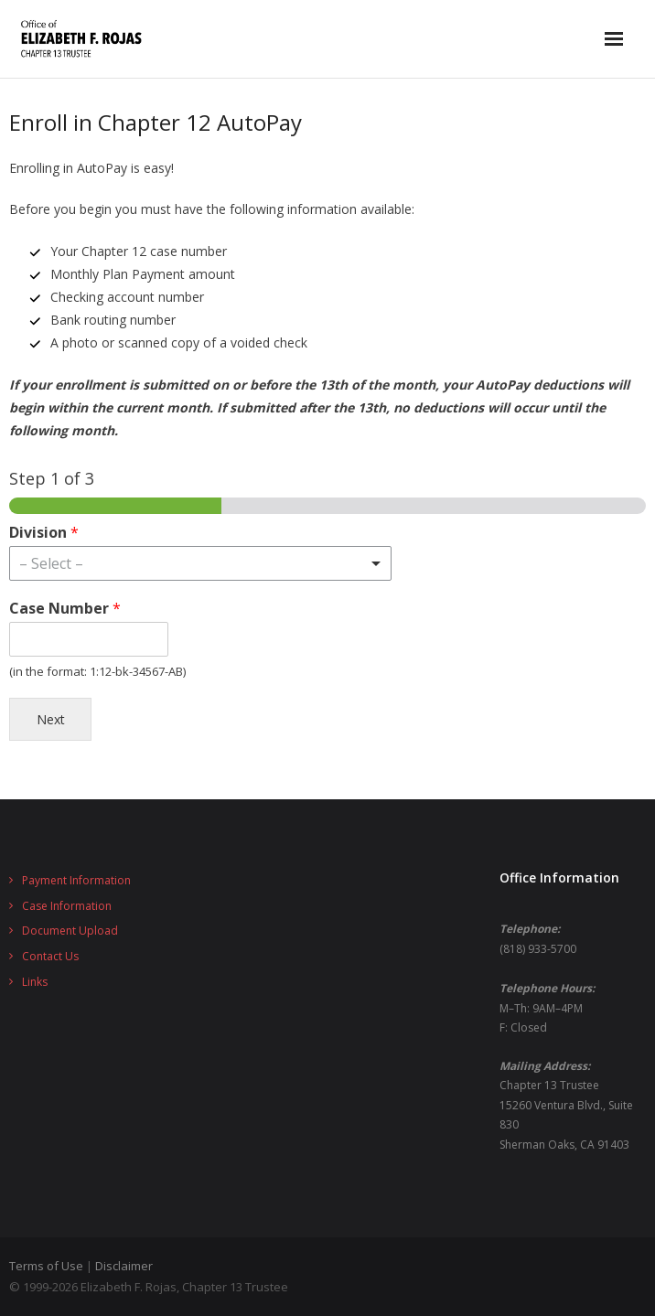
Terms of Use (46, 1265)
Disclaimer (124, 1265)
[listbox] (200, 563)
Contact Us (50, 956)
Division (44, 532)
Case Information (67, 906)
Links (35, 982)
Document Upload (70, 930)
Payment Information (76, 880)
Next (51, 719)
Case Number (65, 608)
